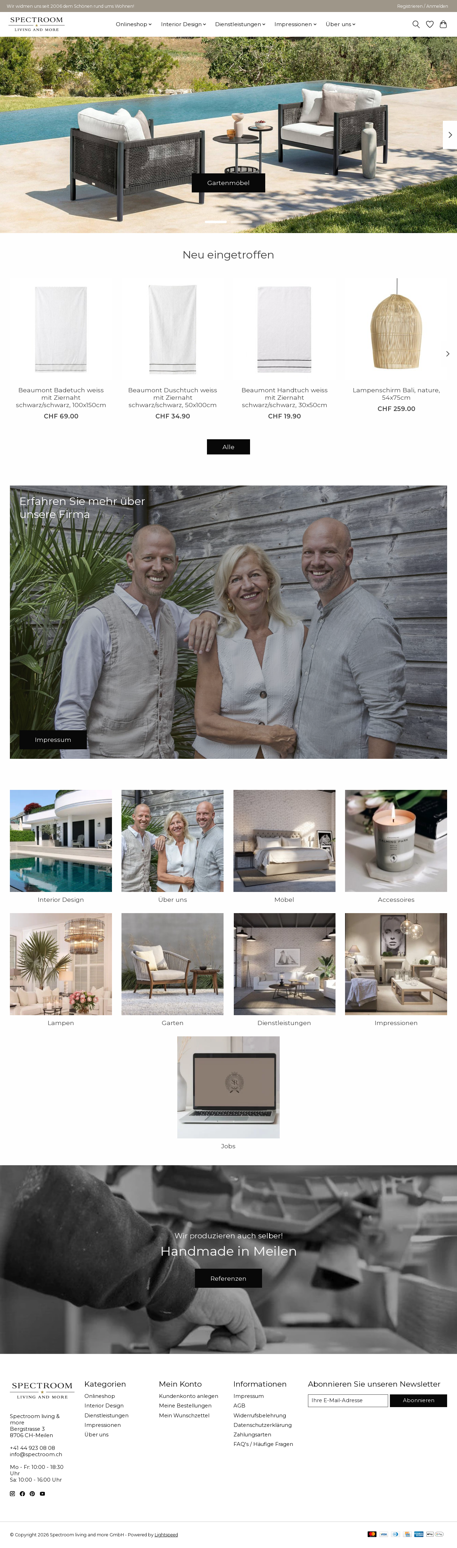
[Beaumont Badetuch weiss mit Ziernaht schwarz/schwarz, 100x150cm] (61, 329)
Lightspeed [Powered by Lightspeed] (166, 1534)
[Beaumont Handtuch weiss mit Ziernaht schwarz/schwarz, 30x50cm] (284, 329)
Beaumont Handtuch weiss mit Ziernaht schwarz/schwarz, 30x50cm (284, 397)
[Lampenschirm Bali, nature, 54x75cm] (396, 329)
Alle (228, 447)
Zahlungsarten (252, 1434)
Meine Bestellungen (185, 1406)
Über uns (172, 899)
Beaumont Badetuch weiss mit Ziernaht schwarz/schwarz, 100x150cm (61, 397)
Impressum (248, 1396)
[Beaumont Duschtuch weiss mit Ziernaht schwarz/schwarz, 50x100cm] (172, 329)
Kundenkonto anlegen (188, 1396)
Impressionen (396, 1022)
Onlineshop (99, 1396)
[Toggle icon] (416, 24)
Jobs (228, 1146)
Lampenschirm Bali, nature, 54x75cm (396, 393)
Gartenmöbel (228, 182)
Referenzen (228, 1278)
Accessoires (396, 899)
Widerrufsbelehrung (259, 1415)
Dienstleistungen (284, 1022)
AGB (239, 1406)
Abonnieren (418, 1400)
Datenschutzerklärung (262, 1425)
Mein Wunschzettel (184, 1415)
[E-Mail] (348, 1400)
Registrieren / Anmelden (422, 6)
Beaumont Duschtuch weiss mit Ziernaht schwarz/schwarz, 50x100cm (172, 397)
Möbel (284, 899)
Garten (173, 1022)
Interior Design (61, 899)
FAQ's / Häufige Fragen (263, 1444)
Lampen (61, 1022)
